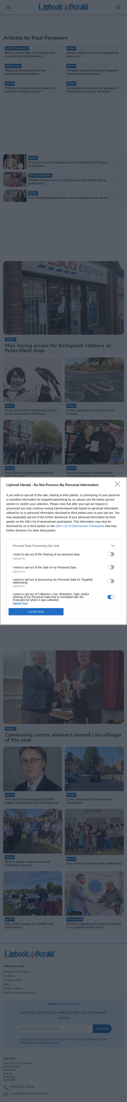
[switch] (111, 554)
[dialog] (63, 551)
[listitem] (63, 545)
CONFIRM (36, 611)
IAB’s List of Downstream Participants (80, 526)
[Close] (119, 485)
